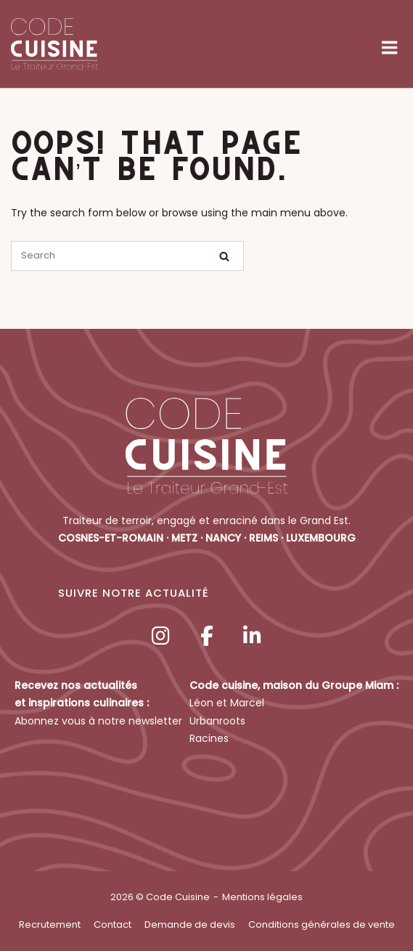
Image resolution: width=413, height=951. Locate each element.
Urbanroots (217, 721)
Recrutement (50, 924)
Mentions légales (262, 897)
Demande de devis (189, 924)
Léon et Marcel (226, 702)
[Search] (224, 256)
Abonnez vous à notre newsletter (98, 721)
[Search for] (127, 256)
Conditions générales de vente (321, 924)
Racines (209, 738)
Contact (112, 924)
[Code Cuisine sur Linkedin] (252, 636)
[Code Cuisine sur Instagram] (161, 636)
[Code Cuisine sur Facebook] (207, 636)
